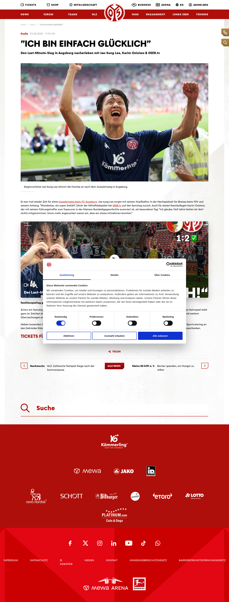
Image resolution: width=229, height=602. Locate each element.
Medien (89, 560)
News (25, 14)
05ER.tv (117, 205)
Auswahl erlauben (114, 335)
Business (141, 5)
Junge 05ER (181, 14)
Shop (53, 5)
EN (180, 5)
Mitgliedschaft (83, 5)
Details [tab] (114, 275)
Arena (163, 5)
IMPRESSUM (10, 560)
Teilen (114, 351)
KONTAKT (112, 560)
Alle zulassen (160, 335)
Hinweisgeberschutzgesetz (148, 560)
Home (23, 24)
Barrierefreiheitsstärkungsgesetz (202, 560)
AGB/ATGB (66, 563)
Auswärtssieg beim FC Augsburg (78, 201)
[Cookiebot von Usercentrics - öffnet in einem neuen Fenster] (169, 264)
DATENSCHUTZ (39, 560)
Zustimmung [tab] (67, 275)
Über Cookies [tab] (162, 275)
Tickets (28, 5)
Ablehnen (68, 335)
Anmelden (198, 5)
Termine (202, 14)
